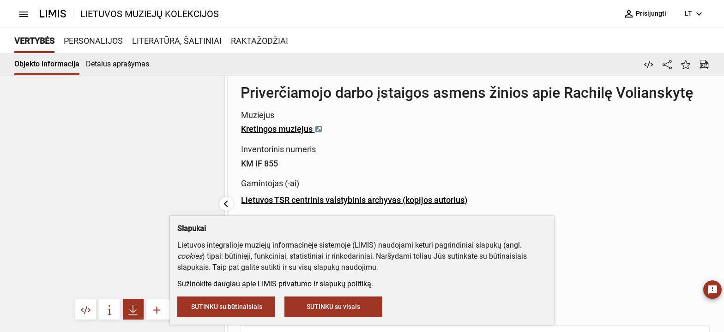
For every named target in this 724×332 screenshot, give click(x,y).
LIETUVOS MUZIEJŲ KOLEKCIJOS (149, 13)
